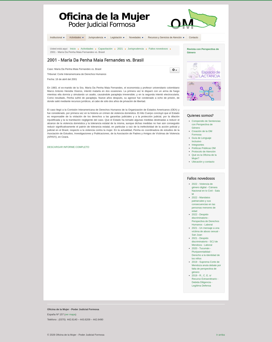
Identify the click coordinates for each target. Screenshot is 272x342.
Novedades (136, 37)
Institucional (57, 37)
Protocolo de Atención (204, 151)
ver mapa (70, 314)
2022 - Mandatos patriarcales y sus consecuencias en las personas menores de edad (204, 204)
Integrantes (198, 144)
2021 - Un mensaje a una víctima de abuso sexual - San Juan (205, 231)
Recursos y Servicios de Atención (166, 37)
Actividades (76, 37)
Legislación (117, 37)
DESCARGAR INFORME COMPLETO (68, 147)
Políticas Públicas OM (204, 148)
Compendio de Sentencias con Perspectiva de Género (206, 124)
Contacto (193, 37)
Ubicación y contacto (203, 161)
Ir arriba (220, 334)
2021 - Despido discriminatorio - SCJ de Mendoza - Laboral (205, 241)
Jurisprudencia (97, 37)
